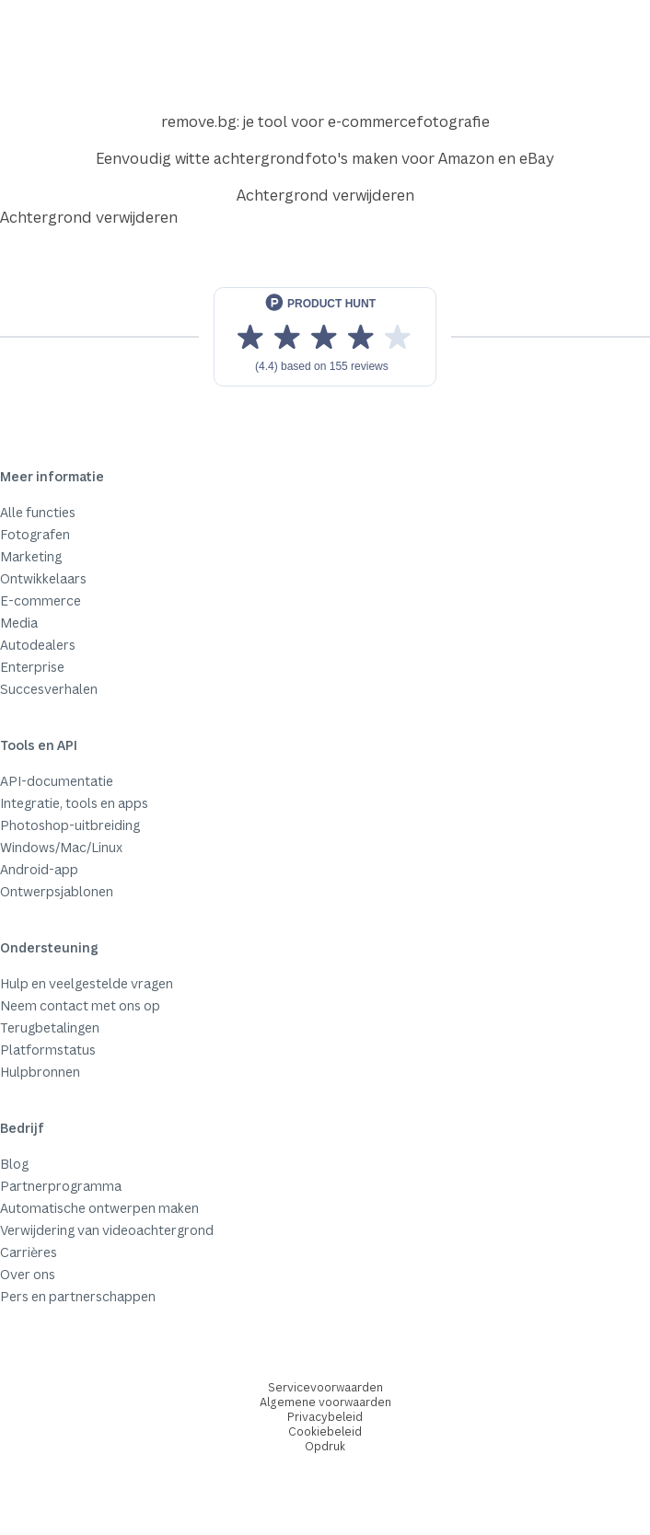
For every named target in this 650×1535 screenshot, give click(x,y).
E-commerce (40, 600)
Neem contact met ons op (80, 1005)
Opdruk (325, 1446)
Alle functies (37, 512)
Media (19, 622)
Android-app (39, 869)
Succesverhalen (49, 689)
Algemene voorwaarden (325, 1402)
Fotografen (35, 534)
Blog (14, 1163)
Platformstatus (48, 1049)
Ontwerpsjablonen (56, 891)
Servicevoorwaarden (325, 1387)
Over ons (27, 1274)
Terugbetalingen (49, 1027)
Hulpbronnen (40, 1071)
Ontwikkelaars (43, 578)
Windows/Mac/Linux (61, 847)
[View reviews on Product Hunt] (325, 337)
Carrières (28, 1252)
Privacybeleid (325, 1417)
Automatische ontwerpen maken (99, 1208)
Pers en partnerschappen (78, 1296)
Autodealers (37, 644)
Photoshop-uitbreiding (70, 825)
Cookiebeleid (325, 1431)
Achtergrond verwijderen (325, 195)
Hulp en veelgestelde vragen (86, 983)
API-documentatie (56, 781)
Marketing (31, 556)
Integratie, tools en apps (74, 803)
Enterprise (32, 666)
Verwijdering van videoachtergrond (107, 1230)
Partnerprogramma (61, 1186)
